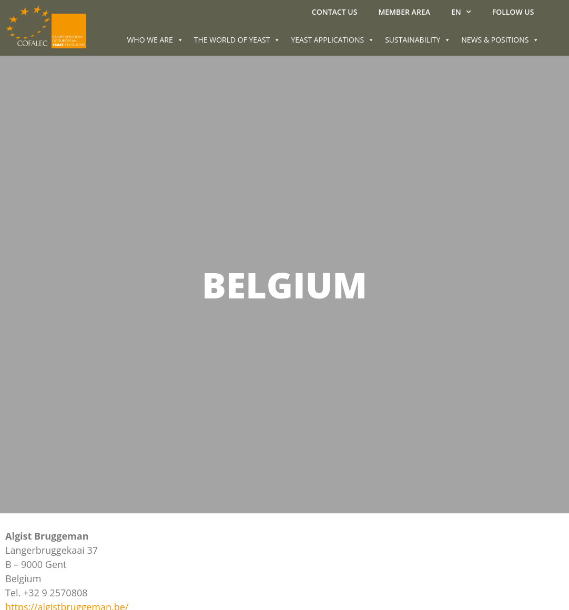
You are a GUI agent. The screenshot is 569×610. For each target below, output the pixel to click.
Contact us (335, 12)
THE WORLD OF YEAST (237, 40)
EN (461, 12)
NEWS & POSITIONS (500, 40)
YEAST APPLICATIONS (332, 40)
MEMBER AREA (404, 12)
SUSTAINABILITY (418, 40)
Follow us (513, 12)
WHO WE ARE (155, 40)
